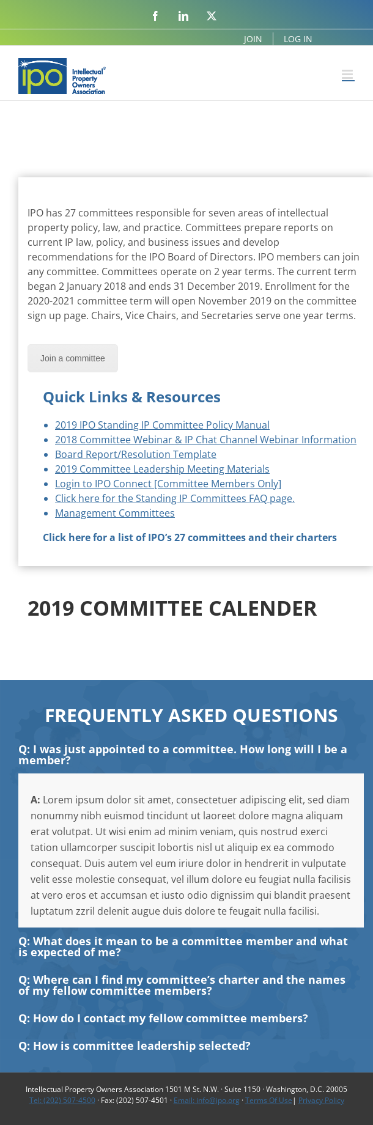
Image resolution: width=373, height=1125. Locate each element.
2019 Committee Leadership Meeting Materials (162, 469)
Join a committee (72, 358)
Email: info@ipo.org (207, 1100)
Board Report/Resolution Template (135, 454)
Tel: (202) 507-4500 (62, 1100)
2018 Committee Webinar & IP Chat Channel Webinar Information (205, 439)
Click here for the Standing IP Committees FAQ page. (175, 498)
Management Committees (115, 513)
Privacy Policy (321, 1100)
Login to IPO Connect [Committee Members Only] (168, 483)
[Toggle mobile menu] (348, 74)
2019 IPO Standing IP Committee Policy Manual (162, 425)
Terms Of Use (268, 1100)
